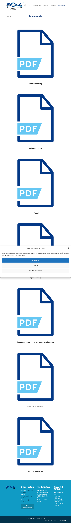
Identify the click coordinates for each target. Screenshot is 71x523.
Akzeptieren (35, 260)
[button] (68, 248)
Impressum (39, 275)
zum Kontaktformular (27, 507)
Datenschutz (33, 275)
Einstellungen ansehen (35, 270)
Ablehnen (35, 265)
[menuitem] (7, 5)
